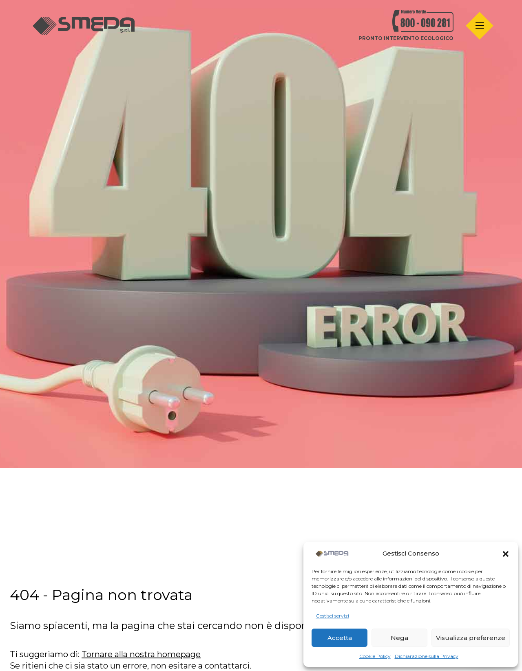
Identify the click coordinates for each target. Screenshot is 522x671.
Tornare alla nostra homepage (141, 654)
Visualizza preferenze (470, 638)
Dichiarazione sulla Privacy (426, 656)
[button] (506, 554)
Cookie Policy (375, 656)
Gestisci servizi (332, 616)
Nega (399, 638)
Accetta (339, 638)
